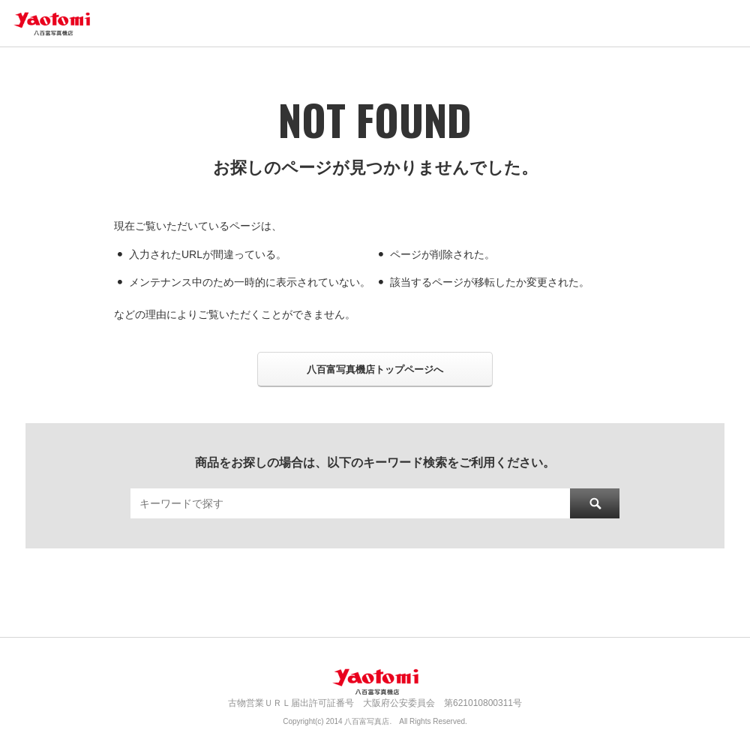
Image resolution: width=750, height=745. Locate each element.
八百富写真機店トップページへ (375, 369)
